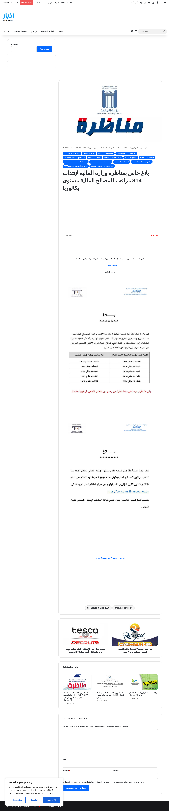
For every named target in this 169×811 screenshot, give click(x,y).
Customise (17, 800)
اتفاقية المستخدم (47, 31)
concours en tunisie (105, 153)
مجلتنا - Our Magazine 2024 (50, 806)
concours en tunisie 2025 (126, 153)
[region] (34, 792)
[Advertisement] (110, 57)
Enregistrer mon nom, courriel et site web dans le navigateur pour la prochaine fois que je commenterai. (104, 782)
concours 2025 (89, 153)
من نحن (34, 31)
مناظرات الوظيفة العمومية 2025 (75, 166)
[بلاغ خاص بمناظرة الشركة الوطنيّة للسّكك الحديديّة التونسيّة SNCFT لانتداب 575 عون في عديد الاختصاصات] (77, 682)
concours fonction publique (74, 158)
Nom (65, 760)
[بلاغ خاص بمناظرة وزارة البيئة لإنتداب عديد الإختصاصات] (143, 682)
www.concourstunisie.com (101, 162)
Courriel (66, 771)
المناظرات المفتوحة (121, 162)
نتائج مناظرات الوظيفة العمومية (102, 166)
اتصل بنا (7, 31)
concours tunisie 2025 (112, 158)
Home (66, 148)
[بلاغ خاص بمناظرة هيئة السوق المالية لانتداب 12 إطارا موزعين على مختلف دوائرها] (110, 682)
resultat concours (147, 158)
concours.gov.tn (131, 158)
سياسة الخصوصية (20, 31)
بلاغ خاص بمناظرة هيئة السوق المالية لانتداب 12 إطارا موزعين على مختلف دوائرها (110, 695)
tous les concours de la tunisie (75, 162)
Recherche (15, 45)
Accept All (51, 800)
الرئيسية (61, 31)
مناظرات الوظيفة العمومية (141, 162)
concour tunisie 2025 (79, 148)
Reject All (34, 800)
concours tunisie (94, 158)
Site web (115, 771)
